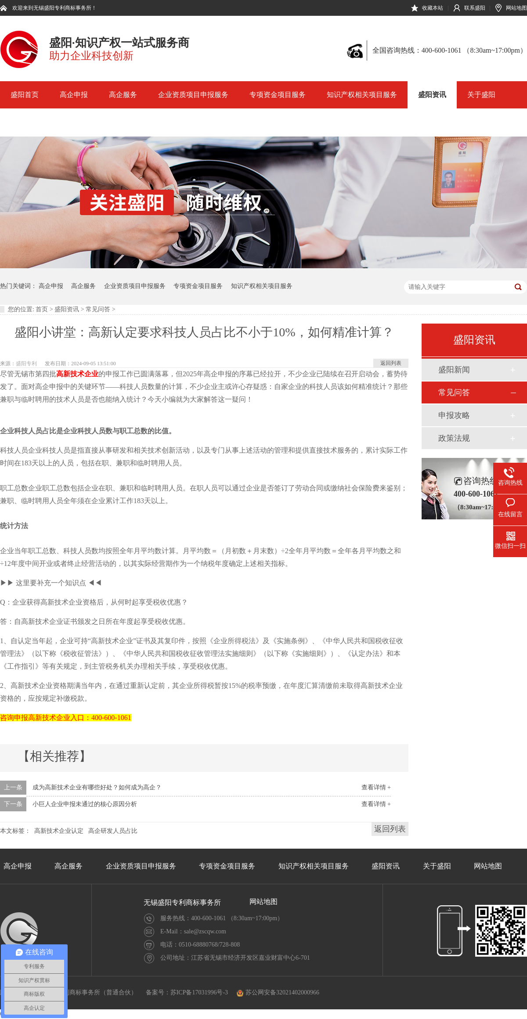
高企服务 (123, 94)
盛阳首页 (25, 94)
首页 (42, 309)
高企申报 (74, 94)
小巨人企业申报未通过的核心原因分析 (84, 804)
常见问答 (98, 309)
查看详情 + (376, 787)
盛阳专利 (26, 363)
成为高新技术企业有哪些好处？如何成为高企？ (97, 787)
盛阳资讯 (432, 94)
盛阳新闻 (454, 369)
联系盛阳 (474, 8)
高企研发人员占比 (112, 831)
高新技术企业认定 (58, 831)
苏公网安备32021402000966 (278, 992)
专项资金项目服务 (277, 94)
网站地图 (516, 8)
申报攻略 (454, 415)
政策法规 (454, 438)
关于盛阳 (481, 94)
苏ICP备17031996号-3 (199, 992)
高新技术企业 (77, 374)
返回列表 (390, 363)
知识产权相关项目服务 (362, 94)
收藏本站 (432, 8)
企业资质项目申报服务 (193, 94)
